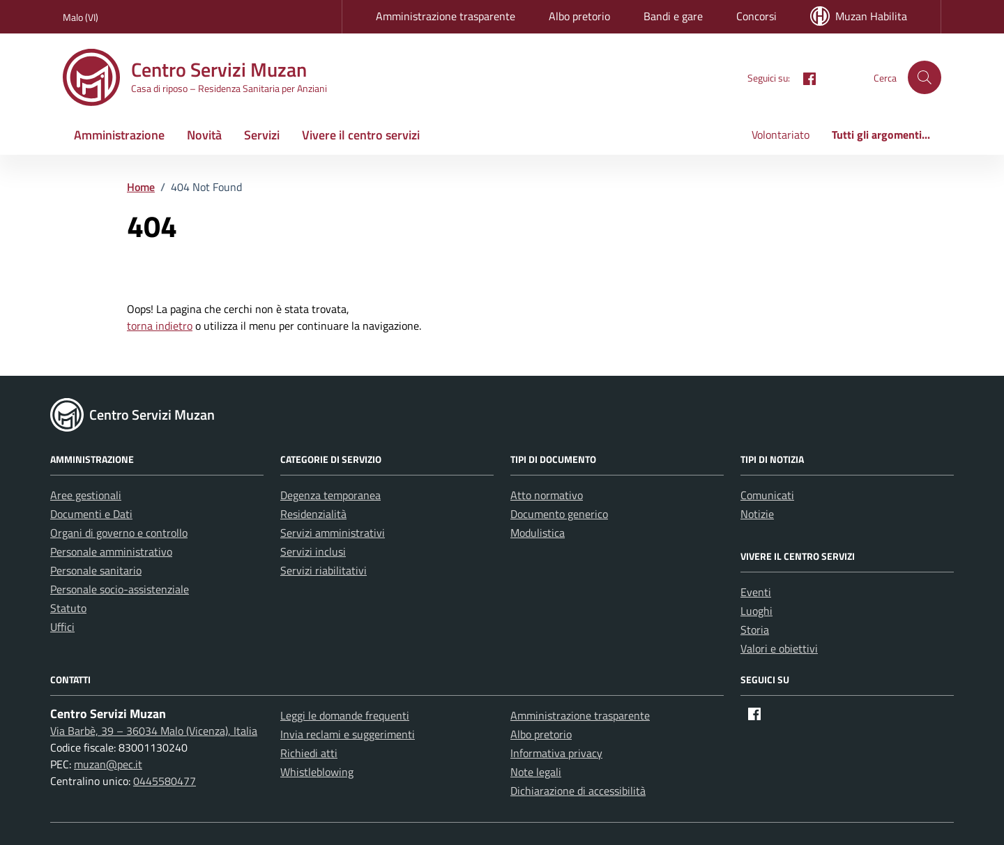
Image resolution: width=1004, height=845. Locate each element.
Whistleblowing (316, 771)
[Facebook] (804, 77)
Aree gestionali (85, 495)
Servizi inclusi (313, 551)
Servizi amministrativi (332, 532)
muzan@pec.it (108, 764)
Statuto (68, 608)
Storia (754, 629)
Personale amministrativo (111, 551)
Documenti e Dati (91, 513)
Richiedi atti (308, 753)
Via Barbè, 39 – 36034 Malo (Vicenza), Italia (153, 730)
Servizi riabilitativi (323, 570)
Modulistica (537, 532)
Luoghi (756, 610)
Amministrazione (119, 134)
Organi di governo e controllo (119, 532)
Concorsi (756, 16)
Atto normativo (546, 495)
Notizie (757, 513)
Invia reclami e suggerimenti (347, 734)
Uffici (62, 626)
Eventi (755, 592)
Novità (204, 134)
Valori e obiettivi (779, 648)
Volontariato (780, 134)
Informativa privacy (556, 753)
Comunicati (767, 495)
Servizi (262, 134)
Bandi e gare (673, 16)
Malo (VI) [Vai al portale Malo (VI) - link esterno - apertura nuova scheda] (80, 17)
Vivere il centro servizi (361, 134)
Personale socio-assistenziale (119, 589)
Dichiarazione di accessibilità (578, 790)
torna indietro (159, 325)
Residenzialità (313, 513)
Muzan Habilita (858, 16)
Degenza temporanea (330, 495)
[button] (924, 77)
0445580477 (164, 780)
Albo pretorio (579, 16)
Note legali (535, 771)
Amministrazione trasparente (445, 16)
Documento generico (559, 513)
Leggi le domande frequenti (344, 715)
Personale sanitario (96, 570)
